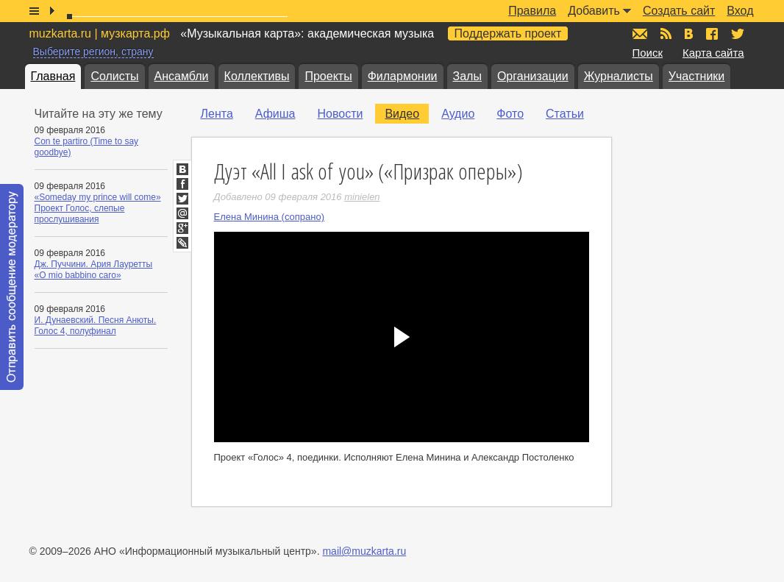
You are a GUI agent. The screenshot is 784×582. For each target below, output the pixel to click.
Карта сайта (713, 52)
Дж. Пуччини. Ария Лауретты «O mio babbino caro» (94, 269)
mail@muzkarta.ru (364, 551)
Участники (696, 76)
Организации (533, 76)
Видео (402, 113)
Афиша (275, 113)
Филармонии (403, 76)
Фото (510, 113)
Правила (532, 10)
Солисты (114, 76)
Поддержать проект (508, 33)
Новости (340, 113)
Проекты (328, 76)
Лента (217, 113)
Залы (467, 76)
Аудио (457, 113)
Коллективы (257, 76)
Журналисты (618, 76)
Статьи (565, 113)
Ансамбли (181, 76)
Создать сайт (679, 10)
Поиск (647, 52)
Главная (53, 76)
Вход (740, 10)
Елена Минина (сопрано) (269, 216)
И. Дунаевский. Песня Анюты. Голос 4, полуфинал (96, 325)
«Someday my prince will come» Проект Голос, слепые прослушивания (98, 208)
